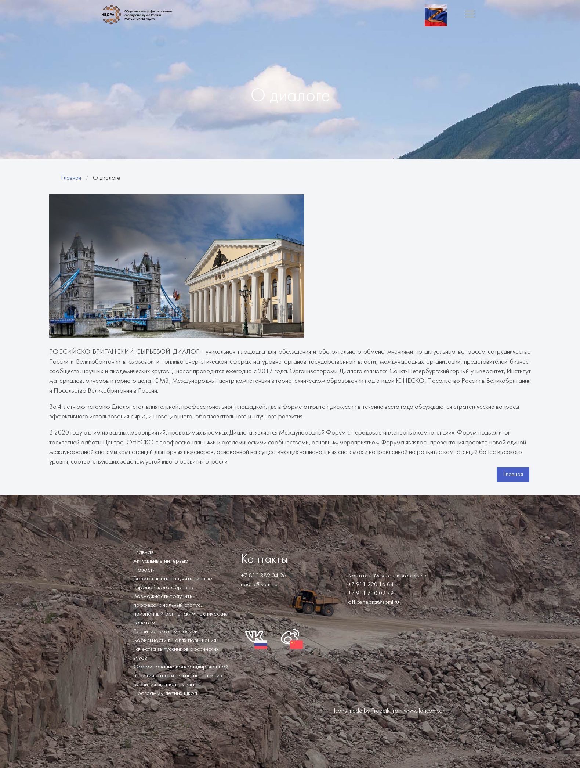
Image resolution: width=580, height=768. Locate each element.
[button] (469, 14)
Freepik (380, 711)
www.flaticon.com (425, 711)
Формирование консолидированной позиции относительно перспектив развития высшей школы (180, 675)
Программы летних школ (165, 693)
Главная (71, 178)
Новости (144, 570)
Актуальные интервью (160, 561)
